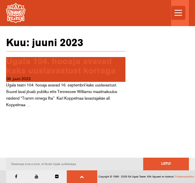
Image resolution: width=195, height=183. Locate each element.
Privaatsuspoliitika (184, 176)
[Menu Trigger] (178, 13)
